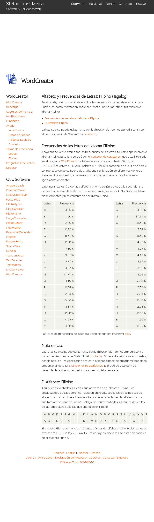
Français (95, 453)
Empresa (122, 458)
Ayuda (10, 126)
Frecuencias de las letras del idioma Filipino (72, 118)
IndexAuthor (13, 228)
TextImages (13, 265)
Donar (110, 4)
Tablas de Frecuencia (19, 149)
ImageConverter (16, 218)
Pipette (11, 237)
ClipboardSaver (16, 190)
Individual (95, 4)
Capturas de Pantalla (19, 112)
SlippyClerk (13, 246)
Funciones (12, 121)
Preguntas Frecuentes (20, 163)
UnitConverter (15, 270)
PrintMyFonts (14, 242)
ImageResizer (14, 223)
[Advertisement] (77, 39)
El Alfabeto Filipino (56, 123)
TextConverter (15, 256)
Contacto (125, 4)
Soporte (11, 168)
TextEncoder (14, 260)
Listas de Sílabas (19, 135)
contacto (91, 134)
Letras (13, 154)
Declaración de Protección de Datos (78, 458)
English (70, 453)
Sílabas (13, 158)
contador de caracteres (106, 157)
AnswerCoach (15, 186)
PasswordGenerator (19, 232)
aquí (127, 334)
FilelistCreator (15, 209)
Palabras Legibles (20, 140)
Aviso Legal (45, 458)
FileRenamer (14, 214)
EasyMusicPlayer (17, 195)
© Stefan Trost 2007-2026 (77, 462)
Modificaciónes (15, 116)
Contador (14, 144)
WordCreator (14, 102)
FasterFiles (13, 200)
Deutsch (59, 453)
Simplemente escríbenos (87, 366)
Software (77, 4)
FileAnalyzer (13, 204)
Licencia (31, 458)
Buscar (141, 4)
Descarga (12, 107)
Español (83, 453)
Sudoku (11, 251)
